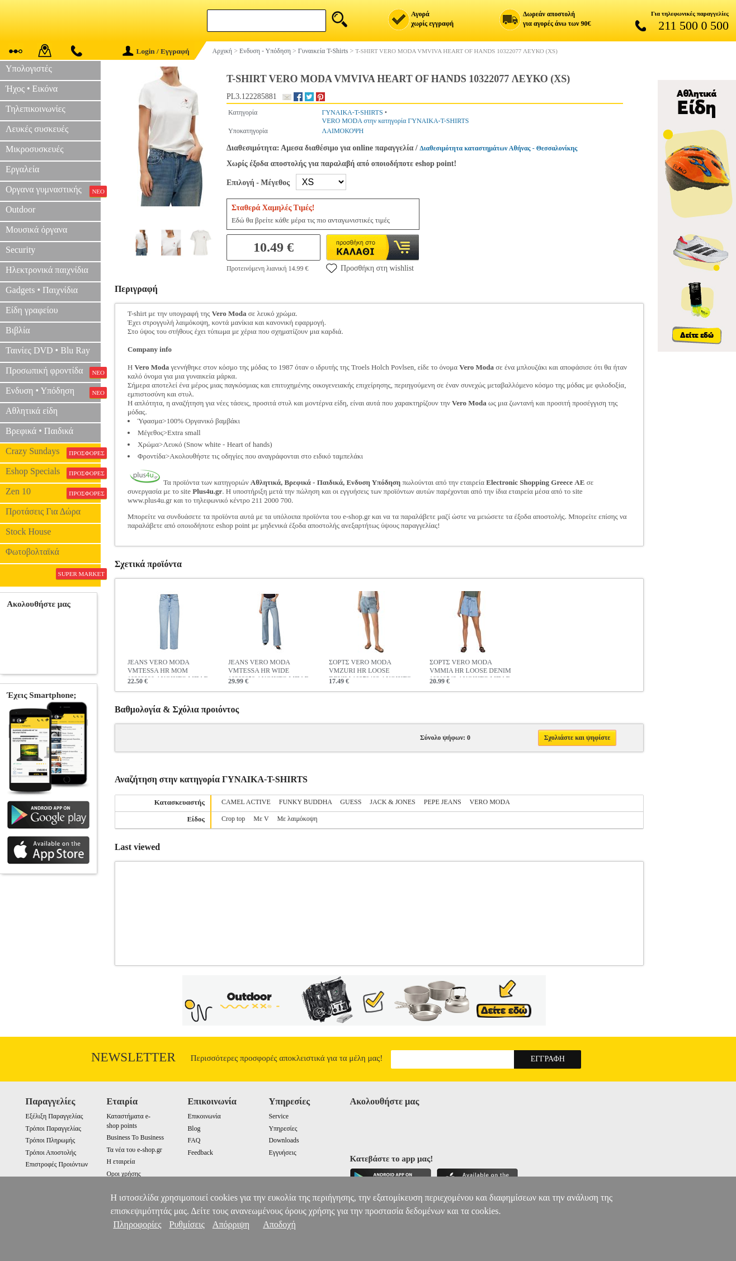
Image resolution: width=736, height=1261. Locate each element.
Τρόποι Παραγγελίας (53, 1128)
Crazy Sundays (53, 452)
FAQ (193, 1140)
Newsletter (133, 1057)
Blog (193, 1128)
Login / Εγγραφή (156, 51)
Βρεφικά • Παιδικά (39, 431)
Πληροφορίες (137, 1224)
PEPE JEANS (442, 802)
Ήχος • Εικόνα (32, 88)
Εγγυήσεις (282, 1152)
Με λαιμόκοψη (297, 819)
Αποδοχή (279, 1224)
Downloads (283, 1140)
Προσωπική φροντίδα (53, 372)
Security (20, 249)
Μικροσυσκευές (35, 149)
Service (278, 1116)
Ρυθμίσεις (187, 1224)
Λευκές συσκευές (37, 129)
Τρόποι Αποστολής (50, 1152)
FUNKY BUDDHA (305, 802)
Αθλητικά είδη (32, 410)
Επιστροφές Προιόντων (56, 1164)
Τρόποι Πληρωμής (50, 1140)
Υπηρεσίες (282, 1128)
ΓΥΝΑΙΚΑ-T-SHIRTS (352, 112)
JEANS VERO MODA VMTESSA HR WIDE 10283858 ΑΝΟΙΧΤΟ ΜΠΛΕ (268, 667)
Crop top (233, 819)
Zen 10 (53, 493)
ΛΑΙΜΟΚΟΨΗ (343, 131)
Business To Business (135, 1137)
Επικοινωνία (203, 1116)
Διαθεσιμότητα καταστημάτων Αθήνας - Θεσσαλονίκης (498, 148)
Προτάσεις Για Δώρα (43, 511)
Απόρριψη (231, 1224)
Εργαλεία (22, 169)
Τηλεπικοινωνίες (35, 109)
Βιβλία (18, 330)
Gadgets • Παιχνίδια (42, 290)
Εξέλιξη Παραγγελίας (54, 1116)
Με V (260, 819)
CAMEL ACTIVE (246, 802)
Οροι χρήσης (123, 1174)
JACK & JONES (392, 802)
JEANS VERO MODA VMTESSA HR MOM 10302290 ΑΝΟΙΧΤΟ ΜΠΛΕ (168, 667)
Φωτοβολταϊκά (32, 551)
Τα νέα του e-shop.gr (134, 1150)
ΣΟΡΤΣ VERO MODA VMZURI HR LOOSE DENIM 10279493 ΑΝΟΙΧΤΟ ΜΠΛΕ (370, 667)
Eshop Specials (53, 472)
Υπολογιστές (29, 68)
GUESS (350, 802)
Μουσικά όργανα (36, 229)
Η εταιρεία (120, 1161)
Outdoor (20, 209)
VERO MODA (490, 802)
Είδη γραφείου (32, 310)
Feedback (200, 1152)
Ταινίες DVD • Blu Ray (48, 350)
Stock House (28, 531)
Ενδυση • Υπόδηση (53, 392)
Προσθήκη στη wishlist (370, 268)
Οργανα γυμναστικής (53, 191)
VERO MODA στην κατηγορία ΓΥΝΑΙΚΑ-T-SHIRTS (395, 121)
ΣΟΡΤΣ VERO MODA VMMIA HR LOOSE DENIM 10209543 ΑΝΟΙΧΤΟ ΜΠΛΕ (470, 667)
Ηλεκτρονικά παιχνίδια (47, 270)
